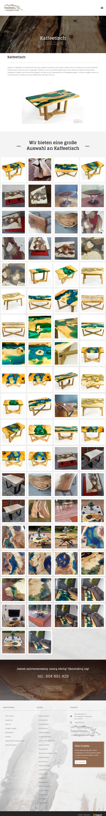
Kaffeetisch (55, 44)
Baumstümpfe (43, 795)
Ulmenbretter (43, 720)
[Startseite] (48, 44)
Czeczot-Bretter (44, 745)
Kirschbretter (43, 761)
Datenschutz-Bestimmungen (15, 741)
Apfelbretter (43, 778)
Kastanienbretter (44, 732)
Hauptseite (8, 720)
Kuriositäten (9, 732)
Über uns (8, 724)
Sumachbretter (44, 724)
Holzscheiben (43, 790)
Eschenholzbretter (45, 737)
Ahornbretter (43, 728)
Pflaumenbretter (44, 766)
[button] (102, 8)
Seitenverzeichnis (11, 745)
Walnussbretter (44, 716)
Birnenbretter (43, 782)
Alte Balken (42, 799)
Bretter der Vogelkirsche (47, 741)
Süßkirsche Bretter (45, 786)
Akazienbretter (44, 757)
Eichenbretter (43, 749)
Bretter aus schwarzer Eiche (48, 753)
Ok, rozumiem (80, 762)
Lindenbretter (43, 774)
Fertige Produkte (10, 728)
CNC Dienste (9, 716)
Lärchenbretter (44, 770)
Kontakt (8, 737)
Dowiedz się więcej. (81, 758)
